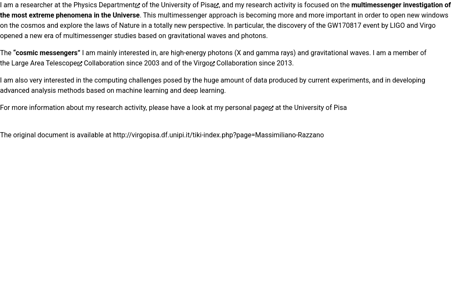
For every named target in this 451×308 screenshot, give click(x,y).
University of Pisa (187, 5)
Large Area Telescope (44, 63)
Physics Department (104, 5)
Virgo (201, 63)
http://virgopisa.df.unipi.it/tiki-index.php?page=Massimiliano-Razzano (218, 135)
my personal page (241, 108)
